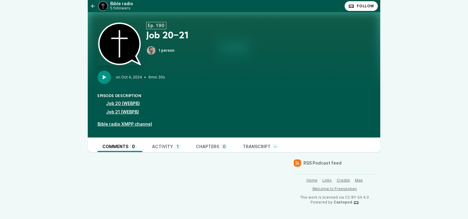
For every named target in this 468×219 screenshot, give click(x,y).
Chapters (212, 146)
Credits (343, 180)
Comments (119, 146)
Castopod (346, 202)
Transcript (261, 146)
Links (327, 180)
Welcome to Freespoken (334, 188)
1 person (160, 50)
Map (359, 180)
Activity (166, 146)
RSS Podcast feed (318, 163)
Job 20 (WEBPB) (123, 103)
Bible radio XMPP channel (125, 124)
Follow (361, 6)
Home (312, 180)
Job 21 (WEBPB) (122, 111)
